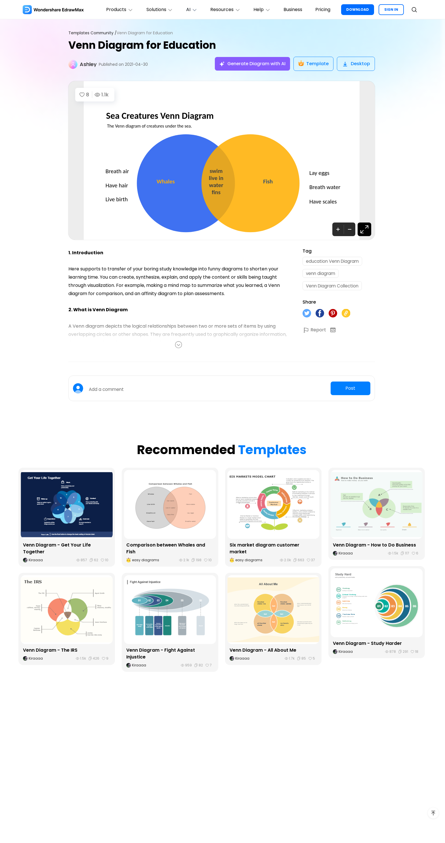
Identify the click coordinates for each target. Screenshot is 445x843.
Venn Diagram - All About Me (263, 650)
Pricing (322, 9)
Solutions (155, 9)
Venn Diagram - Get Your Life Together (57, 548)
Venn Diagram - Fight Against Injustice (160, 653)
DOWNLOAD (357, 9)
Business (291, 9)
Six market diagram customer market (264, 548)
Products (114, 9)
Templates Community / (93, 33)
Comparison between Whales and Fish (165, 548)
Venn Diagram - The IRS (50, 650)
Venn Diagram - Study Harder (367, 643)
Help (260, 9)
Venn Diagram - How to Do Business (374, 545)
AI (188, 9)
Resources (222, 9)
